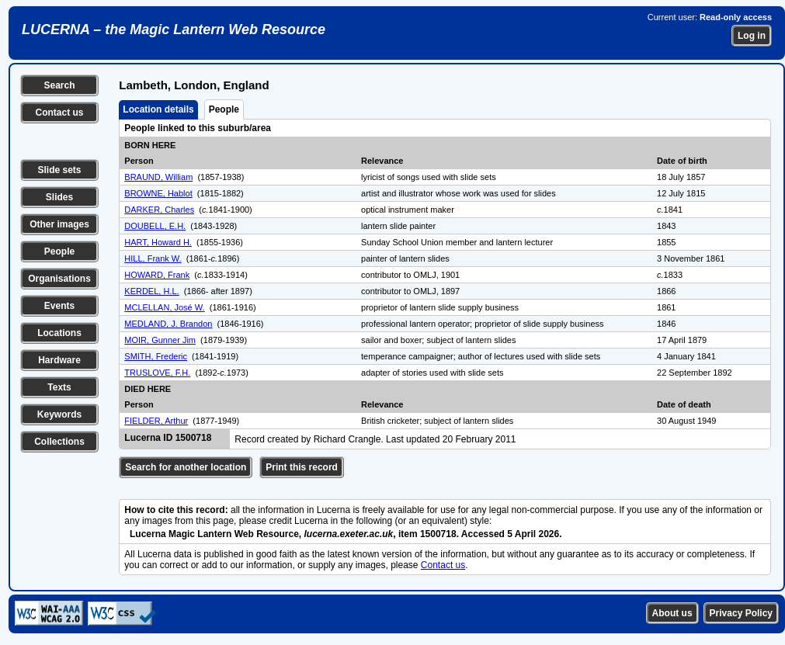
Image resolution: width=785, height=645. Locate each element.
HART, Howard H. (158, 242)
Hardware (59, 360)
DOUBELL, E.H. (155, 226)
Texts (59, 387)
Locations (59, 333)
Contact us (59, 112)
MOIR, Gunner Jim (160, 340)
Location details (158, 109)
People (59, 251)
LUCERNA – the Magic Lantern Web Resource (173, 29)
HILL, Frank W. (152, 258)
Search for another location (185, 467)
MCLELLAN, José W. (164, 307)
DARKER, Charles (159, 209)
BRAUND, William (158, 177)
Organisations (59, 278)
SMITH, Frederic (155, 356)
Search (59, 85)
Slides (59, 197)
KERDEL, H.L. (151, 291)
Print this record (302, 467)
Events (59, 305)
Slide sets (59, 170)
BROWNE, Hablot (158, 193)
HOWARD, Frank (156, 274)
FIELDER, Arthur (156, 420)
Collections (59, 441)
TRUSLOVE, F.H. (157, 372)
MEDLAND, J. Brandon (168, 323)
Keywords (59, 414)
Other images (59, 224)
